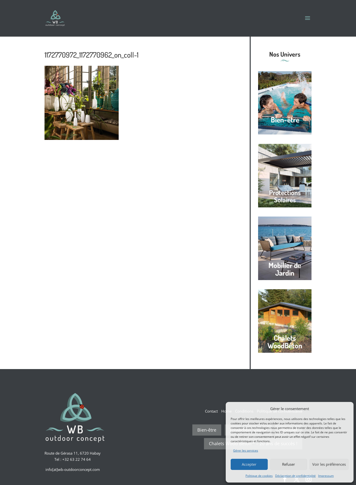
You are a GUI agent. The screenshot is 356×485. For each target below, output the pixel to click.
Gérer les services (245, 450)
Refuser (288, 464)
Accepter (249, 464)
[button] (346, 408)
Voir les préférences (329, 464)
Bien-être (206, 430)
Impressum (326, 476)
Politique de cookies (259, 476)
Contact (211, 411)
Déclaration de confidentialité (295, 476)
